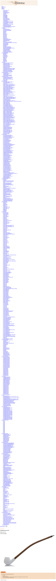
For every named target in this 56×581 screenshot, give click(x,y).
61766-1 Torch (5, 337)
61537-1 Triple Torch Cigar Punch (7, 258)
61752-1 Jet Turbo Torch (6, 324)
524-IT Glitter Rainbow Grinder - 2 (7, 143)
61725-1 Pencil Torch (5, 304)
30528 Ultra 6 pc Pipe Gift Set (7, 404)
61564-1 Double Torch (6, 242)
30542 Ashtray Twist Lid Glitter (7, 51)
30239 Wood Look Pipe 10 (6, 359)
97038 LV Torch (5, 207)
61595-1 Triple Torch (5, 215)
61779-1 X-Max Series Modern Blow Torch (8, 332)
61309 (4, 488)
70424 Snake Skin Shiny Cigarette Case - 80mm (9, 68)
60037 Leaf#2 (5, 41)
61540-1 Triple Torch (5, 214)
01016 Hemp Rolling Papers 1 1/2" (7, 452)
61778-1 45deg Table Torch (6, 331)
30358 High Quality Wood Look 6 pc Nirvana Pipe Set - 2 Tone (11, 399)
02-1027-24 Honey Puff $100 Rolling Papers (8, 444)
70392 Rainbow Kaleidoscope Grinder (8, 151)
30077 (4, 420)
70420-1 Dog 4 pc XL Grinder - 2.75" (7, 170)
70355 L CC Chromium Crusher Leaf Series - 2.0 (9, 100)
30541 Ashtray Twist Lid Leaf (6, 50)
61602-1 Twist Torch (5, 241)
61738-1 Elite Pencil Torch (6, 315)
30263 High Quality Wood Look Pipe (7, 415)
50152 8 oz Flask (5, 79)
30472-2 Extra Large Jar (6, 18)
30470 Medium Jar (5, 23)
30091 (4, 429)
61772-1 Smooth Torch (6, 328)
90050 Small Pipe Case (6, 457)
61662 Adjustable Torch (6, 499)
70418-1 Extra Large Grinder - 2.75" (7, 130)
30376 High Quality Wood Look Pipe (7, 417)
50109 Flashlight (5, 16)
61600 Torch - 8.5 (5, 490)
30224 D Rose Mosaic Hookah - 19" (7, 192)
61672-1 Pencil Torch (5, 212)
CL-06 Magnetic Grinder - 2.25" (7, 174)
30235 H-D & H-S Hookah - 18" (7, 183)
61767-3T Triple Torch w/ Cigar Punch (8, 338)
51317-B (4, 506)
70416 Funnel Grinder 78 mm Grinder (7, 92)
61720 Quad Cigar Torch (6, 524)
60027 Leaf (4, 33)
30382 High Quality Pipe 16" (6, 394)
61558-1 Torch (5, 218)
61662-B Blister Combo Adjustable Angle (8, 510)
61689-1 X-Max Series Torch (6, 296)
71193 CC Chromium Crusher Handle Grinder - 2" (9, 98)
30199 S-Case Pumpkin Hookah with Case (8, 181)
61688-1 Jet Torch (5, 302)
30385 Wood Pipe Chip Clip (6, 398)
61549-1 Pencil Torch (5, 267)
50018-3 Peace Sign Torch (6, 341)
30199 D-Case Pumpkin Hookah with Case (8, 180)
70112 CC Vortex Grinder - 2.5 (7, 123)
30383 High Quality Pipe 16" (6, 379)
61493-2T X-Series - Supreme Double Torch (8, 518)
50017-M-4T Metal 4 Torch (6, 355)
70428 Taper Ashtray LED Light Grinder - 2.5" (9, 87)
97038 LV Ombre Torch (6, 208)
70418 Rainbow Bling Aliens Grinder (7, 127)
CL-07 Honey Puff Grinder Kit (7, 175)
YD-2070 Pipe (5, 463)
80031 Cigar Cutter (5, 460)
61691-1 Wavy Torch (5, 299)
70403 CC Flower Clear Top (6, 118)
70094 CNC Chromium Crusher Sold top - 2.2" (9, 117)
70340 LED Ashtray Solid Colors (7, 39)
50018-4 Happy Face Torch (6, 348)
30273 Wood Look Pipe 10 (6, 364)
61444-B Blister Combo (6, 496)
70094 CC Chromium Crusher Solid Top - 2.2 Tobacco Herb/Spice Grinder (12, 101)
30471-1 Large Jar (5, 20)
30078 (4, 422)
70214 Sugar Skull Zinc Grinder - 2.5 (7, 145)
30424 (4, 421)
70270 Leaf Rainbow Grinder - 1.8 (7, 105)
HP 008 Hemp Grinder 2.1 (6, 176)
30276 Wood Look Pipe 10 (6, 366)
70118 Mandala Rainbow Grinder (7, 161)
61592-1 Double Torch (6, 221)
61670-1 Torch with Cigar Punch (7, 287)
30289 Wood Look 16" (6, 392)
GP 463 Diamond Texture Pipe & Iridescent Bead (9, 402)
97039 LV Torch (5, 206)
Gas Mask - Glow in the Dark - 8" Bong (8, 478)
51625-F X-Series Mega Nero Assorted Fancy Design (9, 522)
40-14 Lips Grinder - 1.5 (6, 142)
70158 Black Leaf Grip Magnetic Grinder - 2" (8, 172)
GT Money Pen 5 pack (6, 21)
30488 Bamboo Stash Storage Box (7, 465)
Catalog (3, 7)
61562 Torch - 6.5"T (5, 487)
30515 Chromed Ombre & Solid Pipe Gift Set (8, 400)
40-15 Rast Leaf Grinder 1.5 (6, 141)
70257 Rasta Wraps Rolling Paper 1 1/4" (8, 445)
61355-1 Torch (5, 238)
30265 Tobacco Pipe (5, 441)
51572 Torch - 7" (5, 507)
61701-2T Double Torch (6, 289)
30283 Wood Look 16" (6, 388)
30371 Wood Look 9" (5, 375)
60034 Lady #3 (5, 61)
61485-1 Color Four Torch (6, 246)
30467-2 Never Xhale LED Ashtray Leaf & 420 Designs (10, 42)
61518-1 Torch (5, 236)
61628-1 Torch (5, 268)
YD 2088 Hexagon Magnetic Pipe (7, 481)
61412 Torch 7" (5, 497)
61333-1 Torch (5, 248)
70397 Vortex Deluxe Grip (6, 125)
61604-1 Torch (5, 230)
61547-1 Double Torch (6, 255)
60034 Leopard (5, 60)
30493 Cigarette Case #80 (6, 67)
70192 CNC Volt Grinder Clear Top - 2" (8, 96)
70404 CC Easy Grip (5, 94)
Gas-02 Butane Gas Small (6, 454)
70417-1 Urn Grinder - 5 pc (6, 129)
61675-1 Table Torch (5, 292)
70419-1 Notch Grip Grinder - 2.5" (7, 132)
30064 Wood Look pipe (6, 439)
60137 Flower (5, 13)
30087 (4, 426)
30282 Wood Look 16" (6, 387)
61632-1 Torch (5, 245)
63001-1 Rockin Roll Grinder (6, 148)
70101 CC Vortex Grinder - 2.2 (7, 122)
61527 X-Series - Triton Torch (6, 513)
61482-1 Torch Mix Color (6, 237)
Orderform (3, 8)
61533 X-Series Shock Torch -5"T (7, 517)
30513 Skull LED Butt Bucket (7, 46)
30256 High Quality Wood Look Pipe (7, 410)
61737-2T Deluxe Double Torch (7, 318)
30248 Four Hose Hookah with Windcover (8, 184)
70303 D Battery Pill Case (6, 12)
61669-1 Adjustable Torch (6, 286)
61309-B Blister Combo (6, 501)
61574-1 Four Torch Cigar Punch (7, 256)
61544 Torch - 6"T (5, 495)
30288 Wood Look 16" (6, 391)
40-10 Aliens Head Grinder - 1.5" (7, 167)
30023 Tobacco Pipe (5, 436)
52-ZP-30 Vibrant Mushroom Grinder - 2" (8, 147)
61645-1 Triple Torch (5, 273)
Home (2, 6)
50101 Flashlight (5, 17)
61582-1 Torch (5, 269)
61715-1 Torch (5, 305)
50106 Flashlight (5, 15)
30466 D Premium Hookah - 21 (7, 193)
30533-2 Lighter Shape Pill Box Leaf (7, 483)
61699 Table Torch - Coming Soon (7, 511)
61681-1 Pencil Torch (5, 216)
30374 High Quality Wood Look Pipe (7, 419)
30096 (4, 430)
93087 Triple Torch (5, 351)
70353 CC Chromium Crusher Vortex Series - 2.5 (9, 85)
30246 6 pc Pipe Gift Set (6, 395)
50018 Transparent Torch (6, 352)
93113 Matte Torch (5, 344)
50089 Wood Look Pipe (6, 434)
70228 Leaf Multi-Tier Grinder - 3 (7, 136)
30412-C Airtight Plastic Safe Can (7, 470)
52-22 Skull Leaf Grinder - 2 (6, 149)
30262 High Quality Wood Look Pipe (7, 414)
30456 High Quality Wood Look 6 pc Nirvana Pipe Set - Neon (10, 396)
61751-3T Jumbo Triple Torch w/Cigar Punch (8, 323)
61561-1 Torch (5, 264)
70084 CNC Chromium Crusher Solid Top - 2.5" (9, 116)
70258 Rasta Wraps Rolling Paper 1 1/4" (8, 446)
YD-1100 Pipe (5, 475)
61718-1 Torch (5, 307)
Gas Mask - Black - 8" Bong (6, 479)
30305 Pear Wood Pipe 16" (6, 380)
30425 (4, 423)
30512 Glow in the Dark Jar (6, 455)
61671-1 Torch (5, 240)
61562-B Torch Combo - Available (7, 494)
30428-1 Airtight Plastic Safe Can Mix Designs (9, 462)
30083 (4, 425)
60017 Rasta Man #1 (5, 43)
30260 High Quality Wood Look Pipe (7, 413)
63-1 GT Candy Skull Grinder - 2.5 (7, 138)
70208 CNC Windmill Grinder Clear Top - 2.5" (9, 120)
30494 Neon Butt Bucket (6, 40)
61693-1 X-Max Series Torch (6, 300)
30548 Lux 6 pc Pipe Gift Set (6, 403)
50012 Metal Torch (5, 342)
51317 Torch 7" (5, 492)
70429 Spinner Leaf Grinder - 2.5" (7, 90)
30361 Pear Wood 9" (5, 368)
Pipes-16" (3, 526)
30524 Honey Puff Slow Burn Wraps (7, 451)
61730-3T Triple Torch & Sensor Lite (7, 311)
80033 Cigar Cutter (5, 461)
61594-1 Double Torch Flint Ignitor (7, 233)
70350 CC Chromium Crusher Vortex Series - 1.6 (9, 84)
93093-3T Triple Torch (6, 353)
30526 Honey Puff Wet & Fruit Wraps (7, 447)
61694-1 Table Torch (5, 294)
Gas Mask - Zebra (5, 471)
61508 (4, 508)
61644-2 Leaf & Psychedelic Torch (7, 272)
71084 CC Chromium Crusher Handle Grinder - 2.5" (9, 97)
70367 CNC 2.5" (5, 83)
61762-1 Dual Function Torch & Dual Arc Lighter (9, 336)
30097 (4, 431)
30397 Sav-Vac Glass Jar (6, 456)
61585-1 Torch (5, 228)
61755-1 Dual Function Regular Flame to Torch (9, 325)
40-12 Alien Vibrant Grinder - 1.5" (7, 168)
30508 (4, 466)
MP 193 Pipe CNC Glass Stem (7, 480)
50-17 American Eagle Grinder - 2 (7, 140)
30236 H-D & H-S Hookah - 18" (7, 189)
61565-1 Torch (5, 243)
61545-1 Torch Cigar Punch (6, 222)
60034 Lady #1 (5, 57)
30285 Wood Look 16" (6, 389)
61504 (4, 504)
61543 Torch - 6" (5, 505)
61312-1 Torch (5, 235)
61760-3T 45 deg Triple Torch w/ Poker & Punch (9, 335)
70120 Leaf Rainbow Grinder (6, 164)
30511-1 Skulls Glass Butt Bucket (7, 29)
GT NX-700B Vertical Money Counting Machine (9, 26)
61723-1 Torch (5, 316)
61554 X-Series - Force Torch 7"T (7, 516)
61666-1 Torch (5, 285)
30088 (4, 427)
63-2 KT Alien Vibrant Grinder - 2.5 (7, 137)
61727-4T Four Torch (5, 309)
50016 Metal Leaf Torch (6, 349)
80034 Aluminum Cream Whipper (7, 467)
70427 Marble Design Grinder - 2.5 (7, 131)
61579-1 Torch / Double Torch (7, 271)
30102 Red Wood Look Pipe (6, 437)
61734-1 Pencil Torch (5, 313)
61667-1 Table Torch (5, 290)
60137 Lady (4, 14)
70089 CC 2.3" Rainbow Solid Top (7, 111)
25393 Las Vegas (5, 202)
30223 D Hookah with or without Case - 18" (8, 191)
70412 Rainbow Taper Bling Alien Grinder (8, 115)
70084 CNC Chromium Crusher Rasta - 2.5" (8, 112)
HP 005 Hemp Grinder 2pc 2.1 (7, 177)
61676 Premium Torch (6, 523)
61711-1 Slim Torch (5, 303)
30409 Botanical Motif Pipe (6, 408)
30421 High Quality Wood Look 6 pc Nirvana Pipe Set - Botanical (11, 397)
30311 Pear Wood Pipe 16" (6, 384)
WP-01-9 (4, 185)
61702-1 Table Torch (5, 293)
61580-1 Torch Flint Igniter (6, 247)
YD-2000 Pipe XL (5, 474)
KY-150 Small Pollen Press (6, 484)
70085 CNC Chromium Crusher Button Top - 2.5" (9, 121)
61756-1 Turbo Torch (5, 326)
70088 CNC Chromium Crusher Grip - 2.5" (8, 114)
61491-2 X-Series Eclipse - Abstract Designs (8, 225)
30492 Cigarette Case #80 (6, 63)
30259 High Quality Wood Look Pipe (7, 412)
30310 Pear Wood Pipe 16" (6, 383)
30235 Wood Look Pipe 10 (6, 357)
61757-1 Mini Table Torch (6, 333)
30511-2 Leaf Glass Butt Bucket (7, 30)
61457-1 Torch (5, 266)
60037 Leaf (4, 28)
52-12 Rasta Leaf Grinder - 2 (6, 156)
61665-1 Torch (5, 284)
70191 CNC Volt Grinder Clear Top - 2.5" (8, 109)
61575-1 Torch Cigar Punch (6, 270)
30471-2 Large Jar (5, 11)
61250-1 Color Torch (5, 252)
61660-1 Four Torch (5, 282)
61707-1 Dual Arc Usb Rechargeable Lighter (8, 226)
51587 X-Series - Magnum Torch (7, 514)
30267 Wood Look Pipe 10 (6, 360)
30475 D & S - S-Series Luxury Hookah (8, 190)
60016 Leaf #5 (5, 37)
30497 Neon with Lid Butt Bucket (7, 47)
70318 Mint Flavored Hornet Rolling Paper (8, 443)
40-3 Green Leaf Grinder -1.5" (7, 166)
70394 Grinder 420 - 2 (6, 153)
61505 (4, 509)
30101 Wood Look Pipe (6, 440)
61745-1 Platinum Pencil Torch (7, 319)
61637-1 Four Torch (5, 262)
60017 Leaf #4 (5, 36)
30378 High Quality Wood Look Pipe (7, 418)
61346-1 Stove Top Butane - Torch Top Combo (9, 503)
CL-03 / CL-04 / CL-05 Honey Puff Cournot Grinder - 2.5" (10, 173)
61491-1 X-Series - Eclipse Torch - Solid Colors (9, 259)
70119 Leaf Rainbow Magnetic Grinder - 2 (8, 150)
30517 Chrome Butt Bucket (6, 49)
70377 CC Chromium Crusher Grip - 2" (8, 106)
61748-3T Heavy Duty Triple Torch (7, 321)
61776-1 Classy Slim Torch (6, 330)
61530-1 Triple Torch (5, 261)
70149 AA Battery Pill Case (6, 19)
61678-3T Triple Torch (6, 253)
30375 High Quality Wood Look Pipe (7, 416)
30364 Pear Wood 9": (5, 370)
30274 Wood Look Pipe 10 (6, 365)
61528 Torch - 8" (5, 498)
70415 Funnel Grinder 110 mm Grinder (8, 110)
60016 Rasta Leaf (5, 45)
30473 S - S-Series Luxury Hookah (7, 182)
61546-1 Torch (5, 265)
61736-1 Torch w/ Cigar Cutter (7, 317)
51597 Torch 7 (5, 489)
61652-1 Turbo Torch (5, 278)
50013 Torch (4, 347)
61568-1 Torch (5, 263)
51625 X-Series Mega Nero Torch (7, 519)
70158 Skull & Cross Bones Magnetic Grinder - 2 (9, 144)
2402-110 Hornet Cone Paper (6, 450)
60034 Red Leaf (5, 55)
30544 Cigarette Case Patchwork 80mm (8, 71)
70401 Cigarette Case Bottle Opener (7, 66)
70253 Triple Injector (5, 74)
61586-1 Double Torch (6, 223)
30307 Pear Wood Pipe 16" (6, 381)
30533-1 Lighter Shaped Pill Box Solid (8, 482)
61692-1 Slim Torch (5, 301)
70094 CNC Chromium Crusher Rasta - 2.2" (8, 113)
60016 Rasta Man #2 (5, 44)
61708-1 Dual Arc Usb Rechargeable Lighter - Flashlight (10, 288)
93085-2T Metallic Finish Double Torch (8, 339)
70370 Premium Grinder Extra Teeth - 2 (8, 81)
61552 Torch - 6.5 (5, 515)
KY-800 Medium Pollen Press (6, 485)
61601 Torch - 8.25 (5, 491)
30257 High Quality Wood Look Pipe (7, 411)
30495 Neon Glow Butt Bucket (7, 48)
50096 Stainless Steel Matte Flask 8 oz (8, 77)
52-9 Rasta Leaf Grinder (6, 162)
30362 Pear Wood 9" (5, 369)
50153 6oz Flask (5, 80)
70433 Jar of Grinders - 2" (6, 171)
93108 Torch (4, 350)
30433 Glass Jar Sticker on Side (7, 25)
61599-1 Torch (5, 239)
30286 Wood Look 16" (6, 390)
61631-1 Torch (5, 244)
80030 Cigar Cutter (5, 459)
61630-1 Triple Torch (5, 234)
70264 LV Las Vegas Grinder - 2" (7, 169)
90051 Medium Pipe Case (6, 458)
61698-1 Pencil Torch (5, 298)
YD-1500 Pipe (5, 476)
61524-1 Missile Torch (6, 251)
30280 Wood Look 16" (6, 385)
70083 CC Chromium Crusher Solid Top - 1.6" (8, 108)
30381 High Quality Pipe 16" (6, 378)
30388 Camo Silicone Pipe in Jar (7, 468)
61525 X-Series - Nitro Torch (6, 521)
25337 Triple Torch (5, 340)
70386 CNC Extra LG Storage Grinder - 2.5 (8, 119)
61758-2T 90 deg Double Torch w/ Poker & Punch (9, 334)
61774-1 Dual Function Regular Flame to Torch (9, 329)
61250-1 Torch (5, 227)
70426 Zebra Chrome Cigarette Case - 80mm (8, 69)
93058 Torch (4, 346)
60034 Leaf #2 (5, 56)
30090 (4, 428)
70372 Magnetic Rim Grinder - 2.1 (7, 104)
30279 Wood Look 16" (6, 386)
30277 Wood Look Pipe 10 (6, 367)
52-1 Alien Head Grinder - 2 (6, 139)
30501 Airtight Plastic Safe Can (7, 472)
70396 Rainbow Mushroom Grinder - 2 (8, 152)
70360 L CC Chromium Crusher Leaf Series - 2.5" (9, 91)
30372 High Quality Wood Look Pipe (7, 409)
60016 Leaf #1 (5, 34)
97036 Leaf (4, 205)
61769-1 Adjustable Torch (6, 327)
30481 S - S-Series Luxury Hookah (7, 196)
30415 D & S (4, 197)
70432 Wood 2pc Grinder (6, 133)
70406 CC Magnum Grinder (6, 103)
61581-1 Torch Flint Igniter (6, 232)
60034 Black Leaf (5, 53)
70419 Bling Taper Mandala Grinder (7, 128)
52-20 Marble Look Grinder (6, 163)
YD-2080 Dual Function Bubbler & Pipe (8, 473)
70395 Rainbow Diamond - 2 (6, 154)
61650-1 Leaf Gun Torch (6, 276)
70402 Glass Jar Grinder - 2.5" (7, 99)
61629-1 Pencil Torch (5, 213)
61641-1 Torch (5, 224)
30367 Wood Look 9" (5, 372)
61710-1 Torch (5, 254)
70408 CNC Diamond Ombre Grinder (7, 88)
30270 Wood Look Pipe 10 (6, 362)
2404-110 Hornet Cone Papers (7, 448)
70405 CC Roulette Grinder (6, 89)
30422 (4, 432)
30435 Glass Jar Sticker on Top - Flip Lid (8, 24)
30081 (4, 424)
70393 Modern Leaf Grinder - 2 (7, 159)
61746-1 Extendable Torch (6, 320)
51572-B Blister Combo (6, 493)
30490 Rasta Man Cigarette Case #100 (8, 64)
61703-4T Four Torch (5, 295)
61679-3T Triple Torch (6, 291)
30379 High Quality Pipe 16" (6, 377)
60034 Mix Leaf (5, 54)
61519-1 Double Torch (6, 260)
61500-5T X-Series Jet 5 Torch (7, 520)
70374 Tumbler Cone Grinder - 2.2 (7, 86)
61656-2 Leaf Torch (5, 280)
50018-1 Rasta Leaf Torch (6, 354)
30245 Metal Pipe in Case (6, 477)
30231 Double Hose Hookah (6, 194)
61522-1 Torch (5, 229)
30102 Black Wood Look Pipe (6, 435)
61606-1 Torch (5, 231)
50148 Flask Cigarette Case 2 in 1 (7, 78)
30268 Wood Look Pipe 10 (6, 361)
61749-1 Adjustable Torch (6, 322)
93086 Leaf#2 (5, 209)
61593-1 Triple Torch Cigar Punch (7, 220)
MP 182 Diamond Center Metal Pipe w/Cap (8, 401)
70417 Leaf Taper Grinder (6, 82)
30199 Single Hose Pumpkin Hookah (7, 200)
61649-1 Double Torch (6, 275)
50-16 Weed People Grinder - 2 (7, 146)
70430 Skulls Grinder (5, 160)
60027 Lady (4, 32)
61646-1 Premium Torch (6, 274)
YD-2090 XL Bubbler (6, 464)
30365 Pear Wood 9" (5, 371)
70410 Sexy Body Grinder (6, 102)
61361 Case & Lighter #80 (6, 65)
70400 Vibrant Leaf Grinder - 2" (7, 165)
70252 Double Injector (6, 73)
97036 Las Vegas (5, 204)
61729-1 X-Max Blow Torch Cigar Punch (8, 310)
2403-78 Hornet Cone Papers (6, 449)
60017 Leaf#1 (5, 35)
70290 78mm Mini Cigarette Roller (7, 75)
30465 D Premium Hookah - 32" (7, 198)
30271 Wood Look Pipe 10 (6, 363)
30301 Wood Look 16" (6, 393)
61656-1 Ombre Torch (6, 279)
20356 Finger (5, 203)
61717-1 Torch (5, 306)
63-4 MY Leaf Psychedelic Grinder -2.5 (8, 135)
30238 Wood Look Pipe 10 (6, 358)
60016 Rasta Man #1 (5, 38)
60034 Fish (4, 58)
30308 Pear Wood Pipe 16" (6, 382)
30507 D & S (4, 179)
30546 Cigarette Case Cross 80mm (7, 70)
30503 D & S (4, 187)
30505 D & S (4, 195)
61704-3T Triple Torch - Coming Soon (8, 297)
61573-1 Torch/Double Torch (6, 257)
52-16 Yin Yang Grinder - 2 (6, 158)
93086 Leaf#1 (5, 210)
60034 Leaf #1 (5, 59)
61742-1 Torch (5, 249)
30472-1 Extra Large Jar (6, 10)
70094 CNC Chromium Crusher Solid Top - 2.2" (9, 107)
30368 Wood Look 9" (5, 373)
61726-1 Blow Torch (5, 308)
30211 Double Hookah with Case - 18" (8, 199)
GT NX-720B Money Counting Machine (8, 22)
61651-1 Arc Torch (5, 277)
